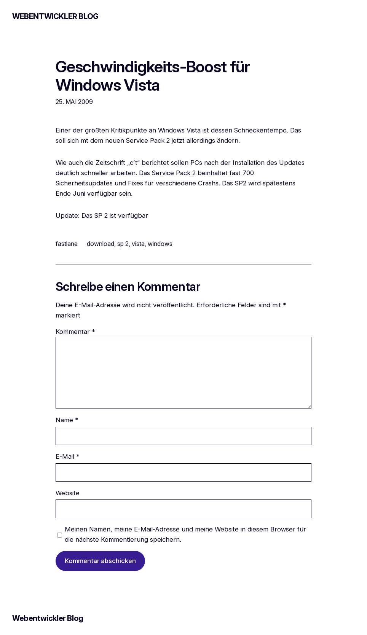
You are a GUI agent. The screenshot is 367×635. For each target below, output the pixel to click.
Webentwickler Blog (55, 16)
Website (68, 493)
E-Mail (68, 456)
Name (67, 420)
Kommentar (75, 331)
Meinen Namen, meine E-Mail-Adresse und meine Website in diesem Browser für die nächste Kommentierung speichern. (185, 534)
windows (160, 243)
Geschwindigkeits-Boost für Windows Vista (153, 75)
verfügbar (133, 215)
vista (138, 243)
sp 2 (123, 243)
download (100, 243)
